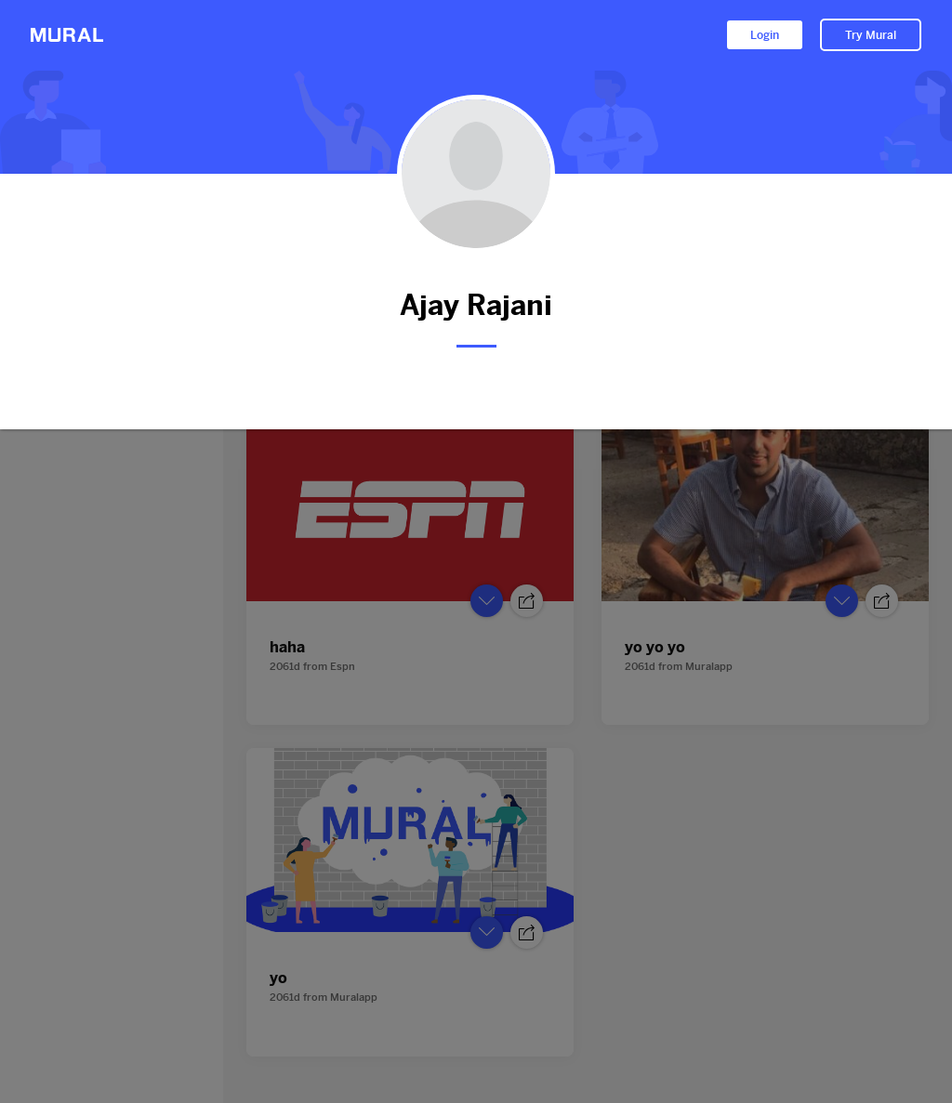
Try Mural (870, 35)
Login (764, 35)
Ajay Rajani (476, 305)
